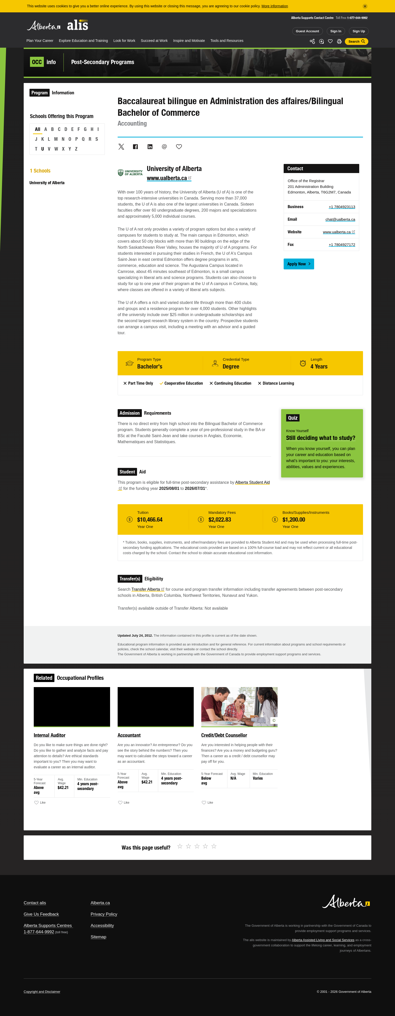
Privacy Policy (104, 914)
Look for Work (124, 41)
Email (164, 146)
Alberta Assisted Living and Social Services (323, 940)
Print (339, 41)
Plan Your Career (39, 41)
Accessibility (102, 925)
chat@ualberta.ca (340, 219)
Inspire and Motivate (189, 41)
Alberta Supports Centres (48, 925)
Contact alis (35, 902)
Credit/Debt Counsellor (221, 741)
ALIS (77, 25)
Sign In (336, 31)
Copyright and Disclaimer (42, 992)
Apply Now (296, 263)
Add (321, 41)
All (37, 129)
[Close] (365, 6)
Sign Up (359, 31)
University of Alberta (46, 182)
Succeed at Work (154, 41)
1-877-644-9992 (357, 18)
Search (354, 41)
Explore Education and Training (83, 41)
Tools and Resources (227, 41)
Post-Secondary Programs (102, 61)
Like (330, 41)
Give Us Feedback (41, 914)
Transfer (147, 589)
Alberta (43, 25)
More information (274, 6)
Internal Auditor (64, 741)
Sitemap (98, 937)
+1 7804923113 (342, 207)
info (43, 61)
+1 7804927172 (342, 244)
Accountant (135, 741)
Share (312, 41)
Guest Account (307, 31)
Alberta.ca (100, 902)
